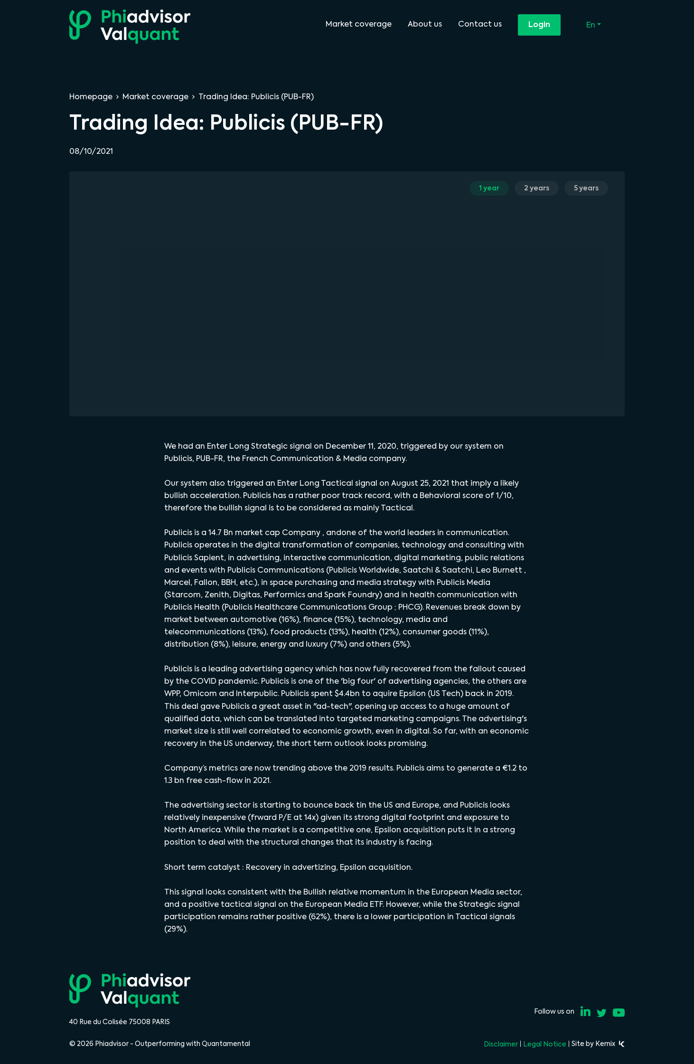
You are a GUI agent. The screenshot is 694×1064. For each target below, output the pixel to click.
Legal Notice (544, 1044)
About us (425, 24)
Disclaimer (501, 1044)
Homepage (91, 97)
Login (539, 24)
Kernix (610, 1043)
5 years (586, 188)
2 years (536, 188)
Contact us (480, 24)
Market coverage (359, 24)
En (591, 25)
